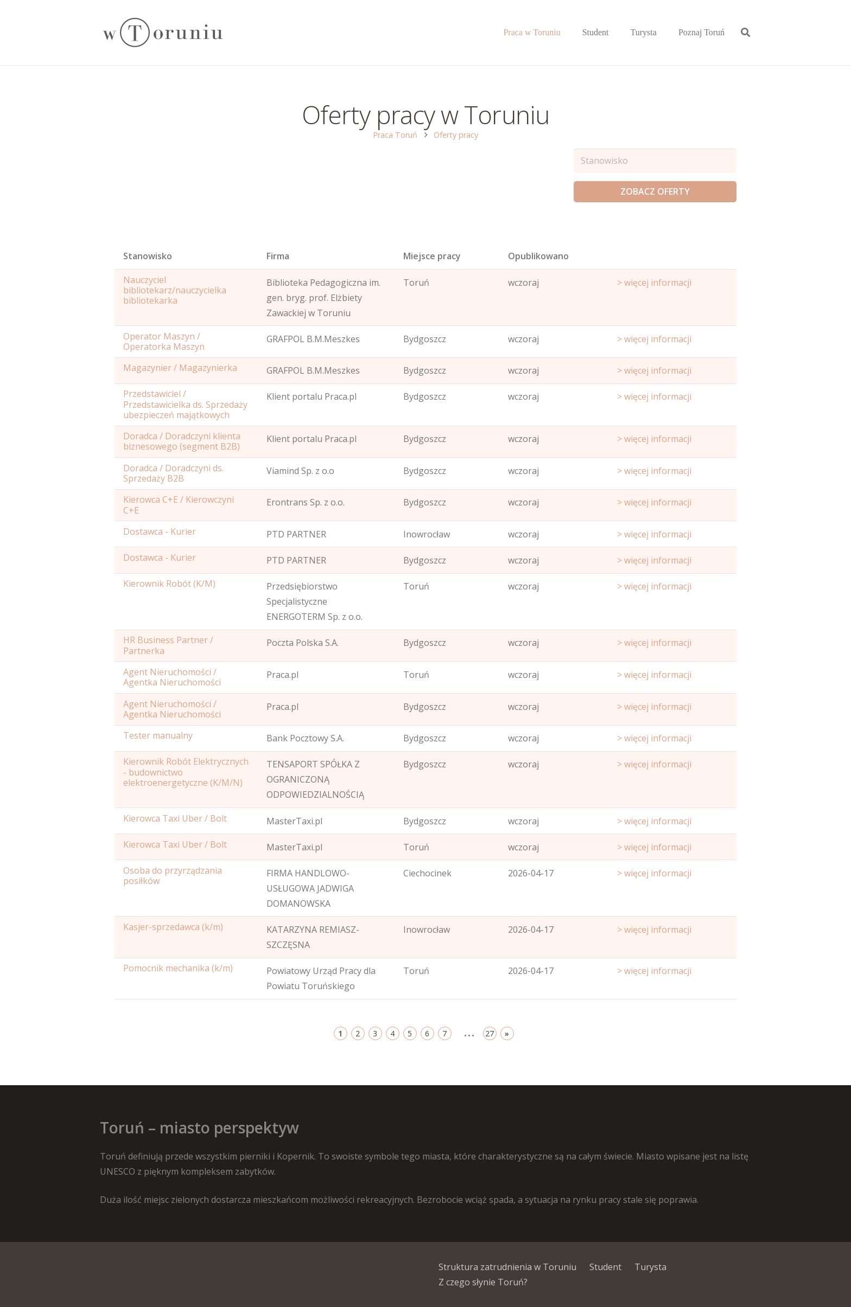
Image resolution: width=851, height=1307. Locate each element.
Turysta (650, 1267)
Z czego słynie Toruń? (483, 1282)
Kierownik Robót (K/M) (169, 584)
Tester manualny (158, 735)
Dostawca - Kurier (159, 531)
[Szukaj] (745, 33)
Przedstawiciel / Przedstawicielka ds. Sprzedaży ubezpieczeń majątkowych (185, 404)
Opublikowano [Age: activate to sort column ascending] (538, 256)
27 (489, 1033)
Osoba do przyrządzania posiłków (172, 875)
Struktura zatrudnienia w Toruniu (507, 1267)
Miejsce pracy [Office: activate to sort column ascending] (432, 256)
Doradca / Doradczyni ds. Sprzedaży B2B (173, 473)
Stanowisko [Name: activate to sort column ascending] (147, 256)
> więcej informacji (654, 283)
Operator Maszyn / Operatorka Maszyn (164, 341)
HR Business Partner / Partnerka (168, 645)
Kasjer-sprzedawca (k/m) (173, 927)
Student (605, 1267)
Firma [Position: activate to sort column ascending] (277, 256)
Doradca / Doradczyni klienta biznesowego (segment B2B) (181, 441)
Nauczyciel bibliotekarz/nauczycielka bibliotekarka (174, 290)
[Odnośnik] (162, 32)
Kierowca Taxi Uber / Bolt (175, 818)
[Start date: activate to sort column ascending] (672, 258)
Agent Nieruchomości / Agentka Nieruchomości (172, 677)
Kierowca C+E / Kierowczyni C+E (178, 505)
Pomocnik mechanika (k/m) (178, 968)
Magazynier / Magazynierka (180, 368)
